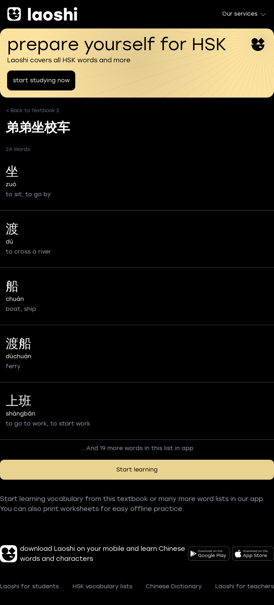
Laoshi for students (29, 586)
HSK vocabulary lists (102, 586)
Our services (244, 14)
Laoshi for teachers (244, 586)
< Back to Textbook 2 (33, 111)
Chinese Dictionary (174, 586)
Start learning (137, 469)
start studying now (41, 80)
